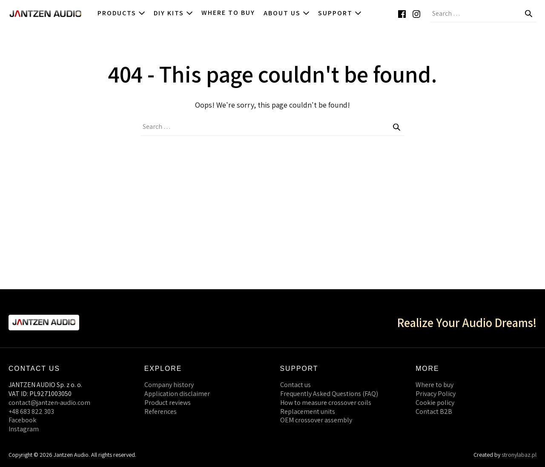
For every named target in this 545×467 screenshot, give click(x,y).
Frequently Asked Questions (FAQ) (329, 393)
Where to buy (228, 12)
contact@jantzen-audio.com (49, 402)
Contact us (295, 384)
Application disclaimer (177, 393)
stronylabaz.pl (519, 454)
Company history (169, 384)
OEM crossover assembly (316, 420)
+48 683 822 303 (31, 411)
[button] (540, 13)
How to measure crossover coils (325, 402)
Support (339, 13)
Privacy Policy (436, 393)
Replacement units (307, 411)
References (160, 411)
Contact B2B (434, 411)
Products (121, 13)
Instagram (24, 428)
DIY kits (173, 13)
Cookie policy (435, 402)
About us (287, 13)
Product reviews (167, 402)
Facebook (22, 420)
